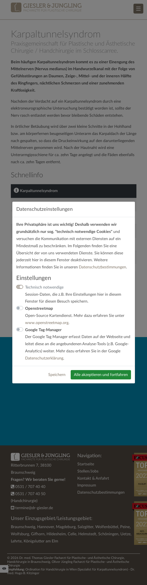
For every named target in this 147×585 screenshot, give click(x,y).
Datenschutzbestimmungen (102, 267)
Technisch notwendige (44, 287)
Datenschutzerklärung (44, 358)
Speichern (56, 375)
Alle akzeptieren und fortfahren (101, 375)
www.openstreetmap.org (46, 323)
